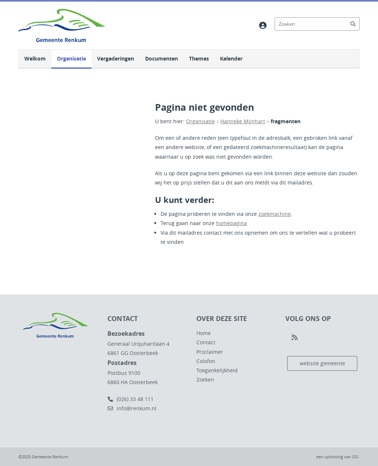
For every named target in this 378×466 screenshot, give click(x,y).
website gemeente (322, 363)
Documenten (161, 58)
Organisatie (71, 58)
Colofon (205, 361)
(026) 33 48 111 (130, 399)
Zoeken (205, 379)
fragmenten (285, 121)
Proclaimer (209, 351)
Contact (205, 342)
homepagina (231, 223)
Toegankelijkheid (217, 370)
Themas (199, 58)
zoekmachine (274, 213)
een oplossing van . (338, 456)
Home (203, 332)
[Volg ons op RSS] (294, 337)
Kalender (231, 58)
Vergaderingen (115, 58)
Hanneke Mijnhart (242, 121)
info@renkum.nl (132, 408)
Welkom (35, 58)
